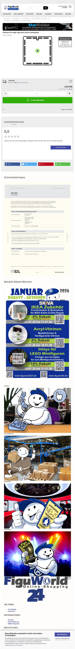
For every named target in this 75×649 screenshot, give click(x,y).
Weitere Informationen (62, 638)
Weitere (68, 14)
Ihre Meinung (61, 147)
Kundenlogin (37, 2)
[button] (12, 164)
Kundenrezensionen (14, 122)
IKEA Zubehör (18, 14)
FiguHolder (58, 14)
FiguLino (39, 14)
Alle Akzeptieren (62, 634)
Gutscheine (7, 14)
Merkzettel (61, 2)
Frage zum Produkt (66, 109)
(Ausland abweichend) (22, 82)
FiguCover (29, 14)
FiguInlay (48, 14)
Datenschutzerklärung (16, 645)
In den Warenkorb (35, 100)
